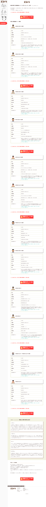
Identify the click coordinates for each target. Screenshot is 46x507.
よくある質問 (18, 503)
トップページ (18, 501)
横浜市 (23, 498)
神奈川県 (20, 498)
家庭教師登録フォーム (25, 501)
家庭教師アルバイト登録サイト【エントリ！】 (13, 498)
